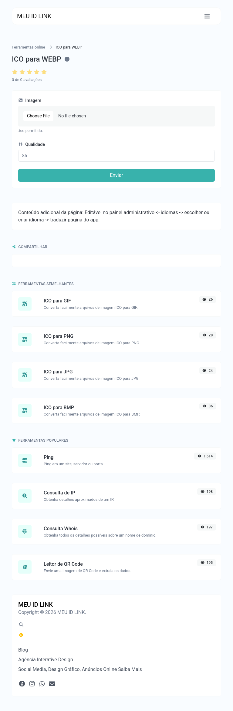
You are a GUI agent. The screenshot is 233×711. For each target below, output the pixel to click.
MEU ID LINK (34, 16)
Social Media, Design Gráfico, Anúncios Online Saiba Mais (80, 669)
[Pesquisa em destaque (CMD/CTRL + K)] (21, 625)
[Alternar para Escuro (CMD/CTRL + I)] (21, 635)
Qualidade (31, 144)
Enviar (116, 175)
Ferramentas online (28, 47)
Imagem (29, 100)
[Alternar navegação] (207, 16)
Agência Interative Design (45, 659)
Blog (23, 650)
